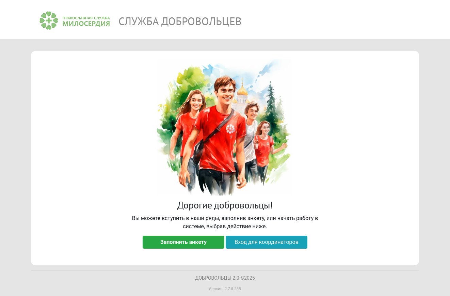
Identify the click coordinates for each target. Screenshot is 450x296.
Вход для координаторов (267, 242)
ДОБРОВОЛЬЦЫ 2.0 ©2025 (225, 278)
